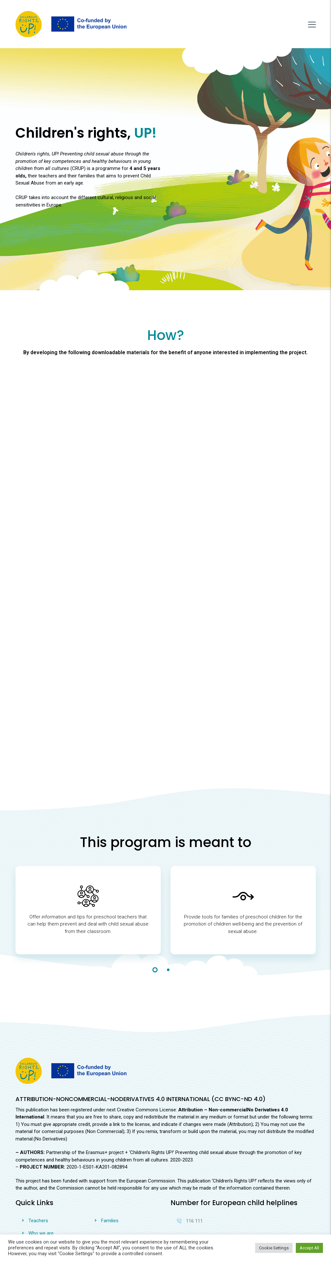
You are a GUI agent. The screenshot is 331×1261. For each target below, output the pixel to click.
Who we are (41, 1189)
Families (110, 1177)
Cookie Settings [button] (274, 1247)
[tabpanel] (88, 871)
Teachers (38, 1177)
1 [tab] (155, 925)
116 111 (190, 1177)
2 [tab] (168, 925)
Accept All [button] (309, 1247)
